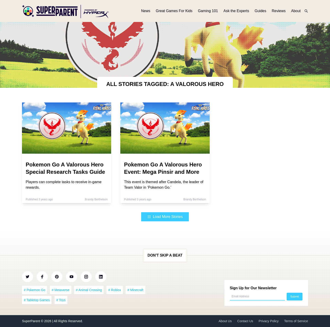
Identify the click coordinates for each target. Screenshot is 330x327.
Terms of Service (296, 321)
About (296, 11)
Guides (260, 11)
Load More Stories (165, 217)
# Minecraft (135, 290)
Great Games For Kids (174, 11)
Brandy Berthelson (96, 199)
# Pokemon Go (34, 290)
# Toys (61, 300)
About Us (225, 321)
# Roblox (114, 290)
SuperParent (31, 321)
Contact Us (245, 321)
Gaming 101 (208, 11)
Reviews (279, 11)
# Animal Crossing (89, 290)
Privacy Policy (269, 321)
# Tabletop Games (37, 300)
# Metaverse (60, 290)
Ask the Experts (236, 11)
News (145, 11)
